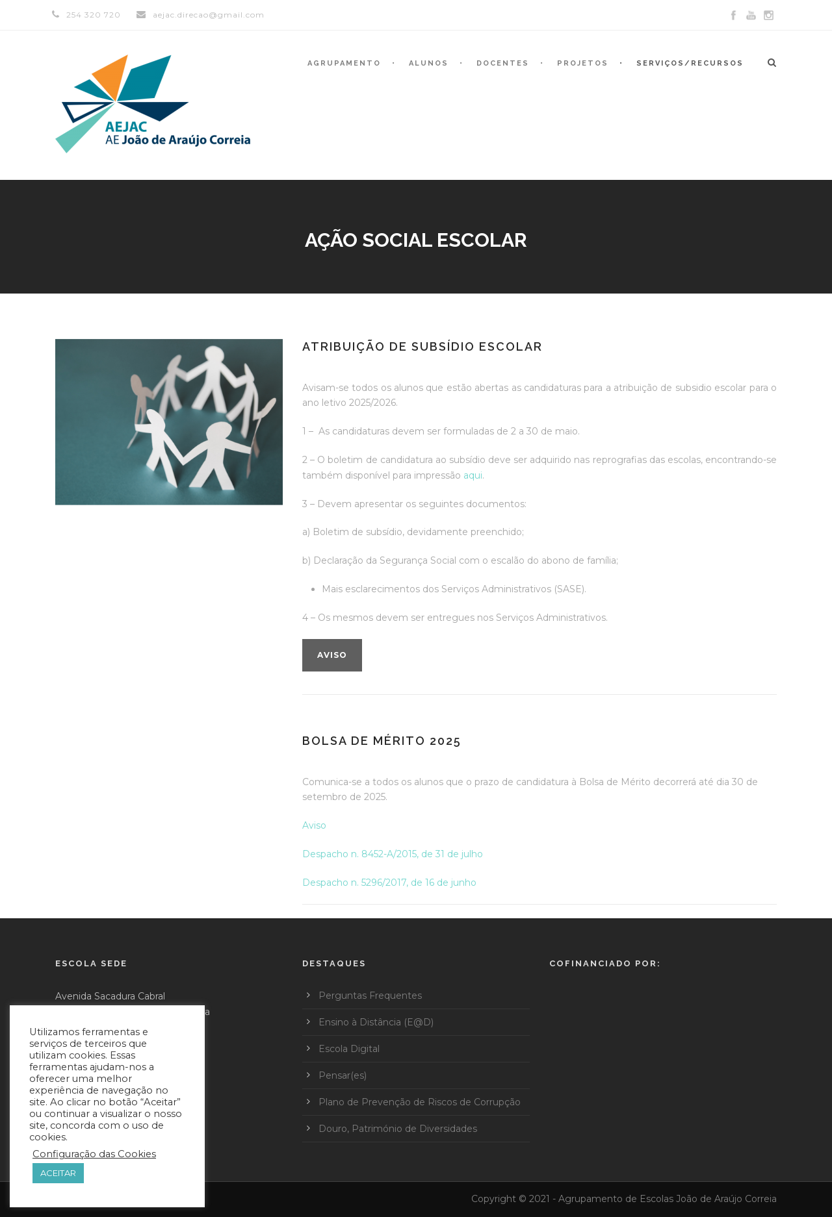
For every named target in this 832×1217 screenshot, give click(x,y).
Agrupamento (344, 63)
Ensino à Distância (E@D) (376, 1022)
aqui (472, 475)
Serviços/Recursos (690, 63)
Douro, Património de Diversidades (397, 1129)
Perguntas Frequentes (370, 995)
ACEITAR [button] (58, 1173)
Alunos (428, 63)
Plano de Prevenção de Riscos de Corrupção (419, 1102)
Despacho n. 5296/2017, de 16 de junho (389, 882)
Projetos (582, 63)
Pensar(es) (342, 1075)
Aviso (332, 655)
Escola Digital (349, 1049)
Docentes (502, 63)
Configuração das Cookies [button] (94, 1154)
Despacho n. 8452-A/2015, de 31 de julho (392, 854)
